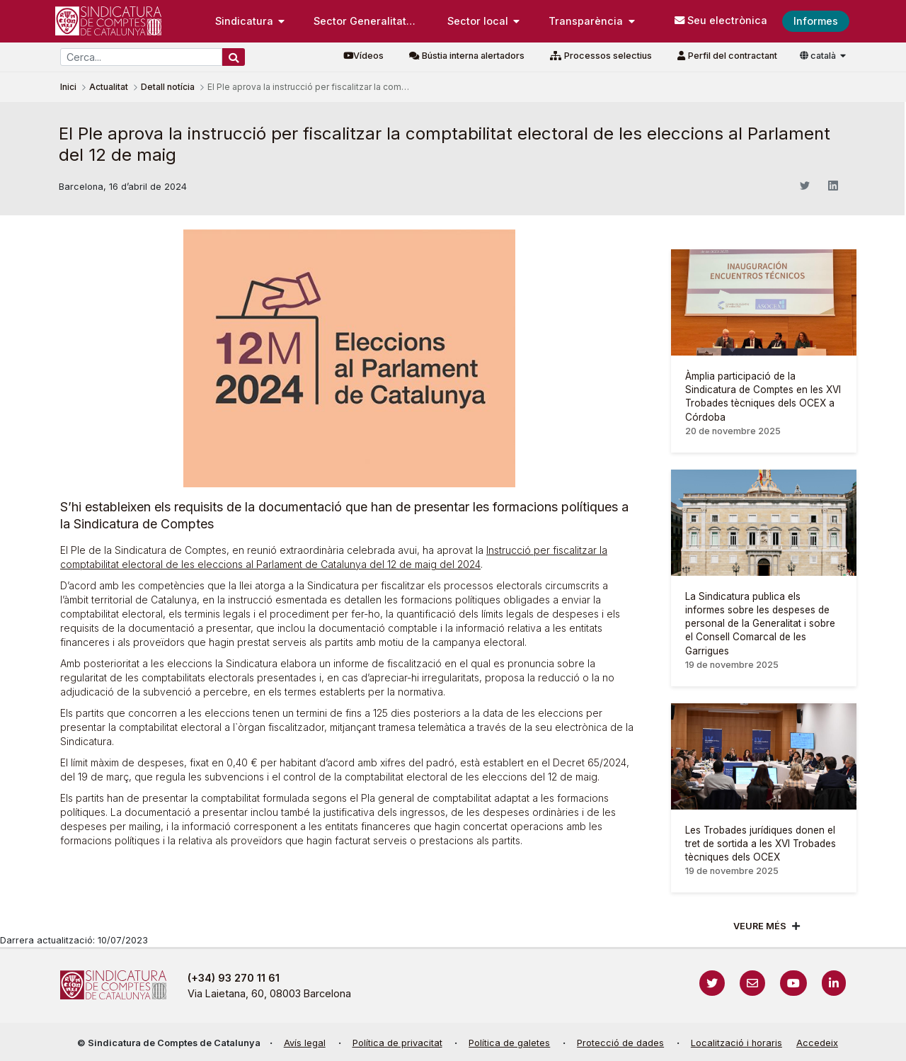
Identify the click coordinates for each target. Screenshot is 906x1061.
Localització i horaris (736, 1043)
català (819, 55)
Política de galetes (509, 1043)
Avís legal (305, 1043)
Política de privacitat (397, 1043)
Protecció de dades (620, 1043)
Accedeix (817, 1043)
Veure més (759, 926)
